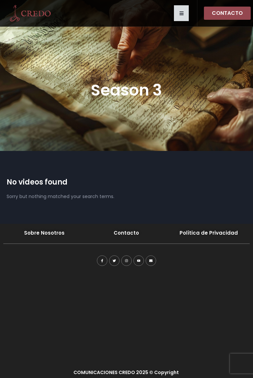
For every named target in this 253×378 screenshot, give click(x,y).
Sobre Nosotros (44, 232)
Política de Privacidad (209, 232)
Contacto (126, 232)
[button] (181, 13)
